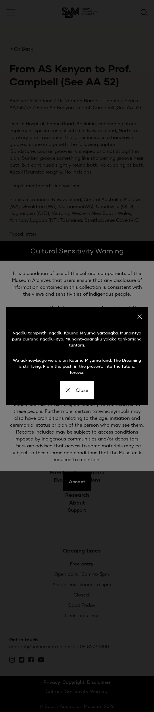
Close (77, 390)
